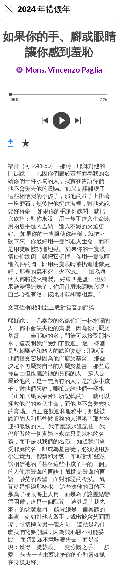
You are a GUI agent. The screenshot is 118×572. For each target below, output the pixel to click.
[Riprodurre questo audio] (61, 121)
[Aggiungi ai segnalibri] (25, 142)
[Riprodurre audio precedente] (44, 121)
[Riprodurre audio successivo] (78, 121)
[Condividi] (10, 142)
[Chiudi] (9, 9)
